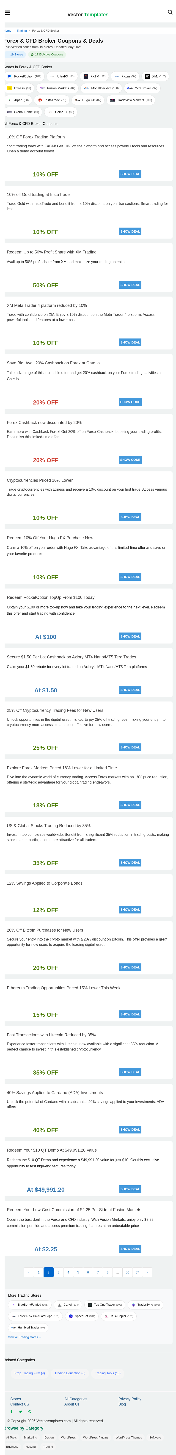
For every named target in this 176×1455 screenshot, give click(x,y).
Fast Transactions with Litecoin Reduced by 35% (51, 1035)
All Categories (75, 1399)
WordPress (68, 1437)
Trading (22, 30)
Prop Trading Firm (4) (29, 1373)
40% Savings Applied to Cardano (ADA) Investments (55, 1092)
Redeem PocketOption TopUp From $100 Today (51, 597)
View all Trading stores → (25, 1337)
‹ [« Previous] (29, 1272)
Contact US (19, 1404)
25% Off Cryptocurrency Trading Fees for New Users (55, 710)
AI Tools (11, 1437)
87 (137, 1272)
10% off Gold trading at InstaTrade (38, 194)
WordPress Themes (129, 1437)
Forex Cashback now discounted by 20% (44, 422)
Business (12, 1446)
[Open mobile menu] (8, 13)
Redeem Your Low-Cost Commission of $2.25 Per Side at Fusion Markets (74, 1209)
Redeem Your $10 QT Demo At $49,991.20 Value (52, 1150)
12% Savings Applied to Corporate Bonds (44, 883)
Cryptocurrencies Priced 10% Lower (40, 480)
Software (155, 1437)
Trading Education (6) (70, 1373)
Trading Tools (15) (108, 1373)
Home (7, 30)
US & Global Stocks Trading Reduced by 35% (49, 825)
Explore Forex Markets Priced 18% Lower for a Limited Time (62, 768)
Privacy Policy (129, 1399)
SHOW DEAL (130, 174)
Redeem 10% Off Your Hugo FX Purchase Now (50, 538)
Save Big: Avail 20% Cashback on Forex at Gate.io (53, 363)
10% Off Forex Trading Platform (36, 137)
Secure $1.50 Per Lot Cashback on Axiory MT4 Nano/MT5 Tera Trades (71, 657)
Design (49, 1437)
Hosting (31, 1446)
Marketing (30, 1437)
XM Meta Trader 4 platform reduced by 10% (47, 305)
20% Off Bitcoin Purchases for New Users (45, 930)
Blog (122, 1404)
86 (127, 1272)
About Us (72, 1404)
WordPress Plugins (95, 1437)
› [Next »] (147, 1272)
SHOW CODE (130, 402)
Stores (15, 1399)
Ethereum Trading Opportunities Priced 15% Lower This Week (64, 988)
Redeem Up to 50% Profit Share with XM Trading (51, 252)
